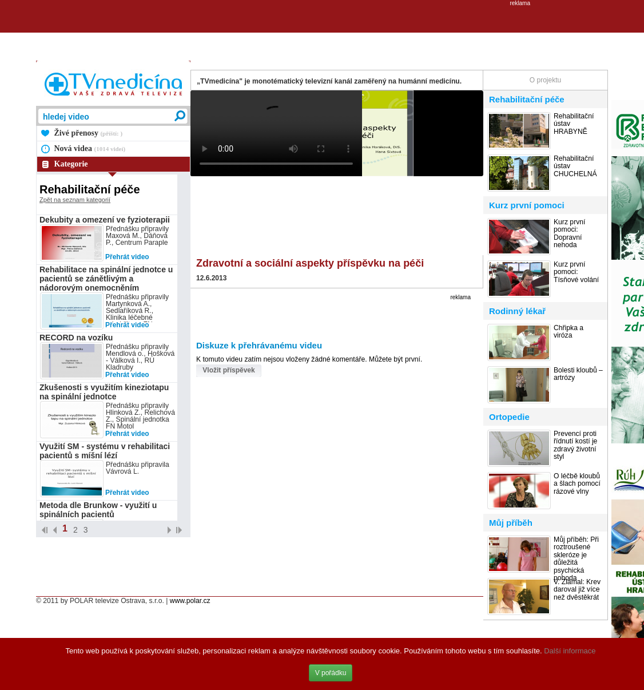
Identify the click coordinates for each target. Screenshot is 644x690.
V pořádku (331, 673)
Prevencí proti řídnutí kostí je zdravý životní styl (575, 445)
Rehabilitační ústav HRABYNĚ (574, 124)
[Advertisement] (322, 32)
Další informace (569, 651)
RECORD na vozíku (76, 337)
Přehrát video (127, 257)
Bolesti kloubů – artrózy (578, 374)
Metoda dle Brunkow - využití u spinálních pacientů (98, 510)
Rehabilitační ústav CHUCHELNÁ (575, 166)
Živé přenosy (88, 133)
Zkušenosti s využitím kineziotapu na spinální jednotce (104, 392)
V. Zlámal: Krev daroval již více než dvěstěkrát (577, 589)
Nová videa (90, 148)
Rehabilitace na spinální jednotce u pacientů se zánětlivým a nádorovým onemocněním (106, 278)
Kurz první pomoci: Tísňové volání (576, 272)
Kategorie (71, 164)
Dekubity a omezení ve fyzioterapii (104, 219)
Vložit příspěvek (228, 370)
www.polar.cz (190, 601)
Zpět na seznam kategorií (74, 199)
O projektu (545, 80)
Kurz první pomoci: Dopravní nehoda (569, 234)
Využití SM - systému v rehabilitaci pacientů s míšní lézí (104, 451)
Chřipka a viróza (568, 331)
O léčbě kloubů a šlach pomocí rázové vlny (577, 484)
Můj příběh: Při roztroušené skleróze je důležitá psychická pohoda (576, 559)
